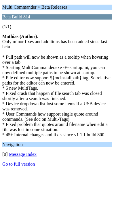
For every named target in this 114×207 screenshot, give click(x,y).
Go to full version (18, 164)
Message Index (23, 154)
